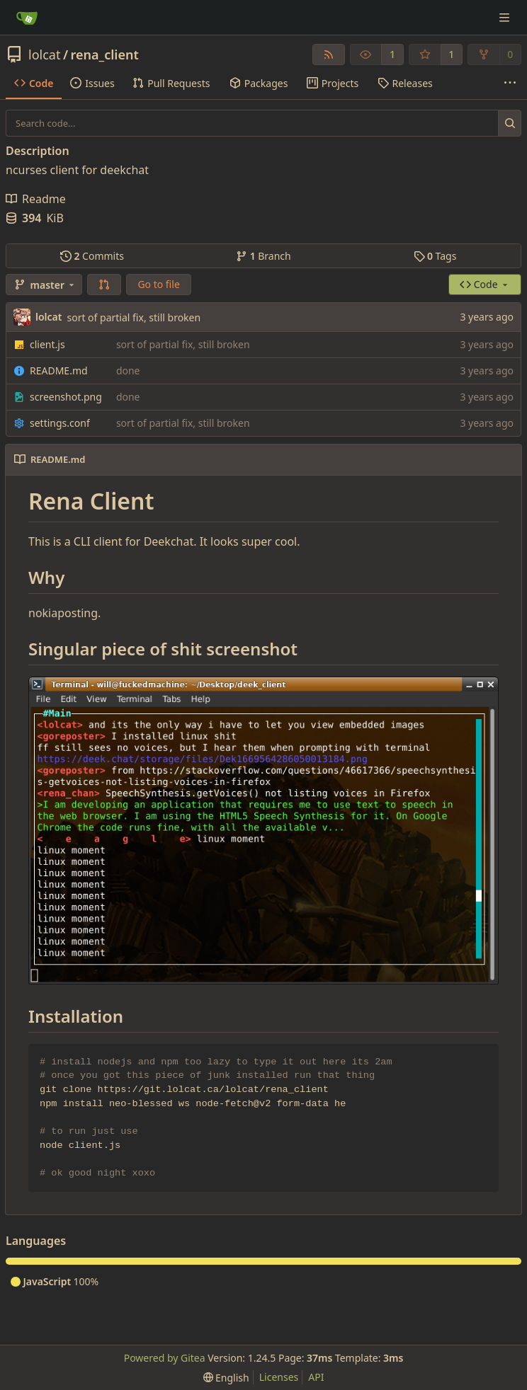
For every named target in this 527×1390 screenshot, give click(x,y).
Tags (435, 256)
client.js (47, 344)
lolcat (44, 54)
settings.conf (60, 423)
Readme (36, 199)
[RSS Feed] (328, 54)
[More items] (510, 83)
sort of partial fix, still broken (133, 317)
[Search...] (509, 123)
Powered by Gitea (164, 1358)
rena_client (105, 54)
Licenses (279, 1377)
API (316, 1377)
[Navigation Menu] (506, 17)
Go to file (158, 284)
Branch (263, 256)
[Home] (27, 17)
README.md (59, 370)
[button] (104, 284)
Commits (92, 256)
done (128, 370)
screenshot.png (66, 396)
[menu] (226, 1377)
